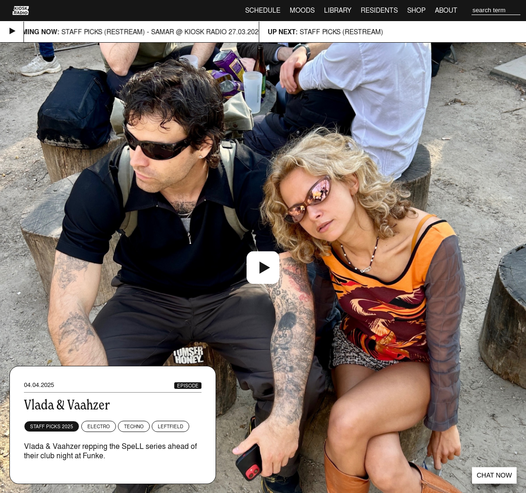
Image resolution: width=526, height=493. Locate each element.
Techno (134, 426)
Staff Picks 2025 (51, 426)
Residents (379, 10)
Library (337, 10)
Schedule (262, 10)
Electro (98, 426)
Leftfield (170, 426)
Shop (416, 10)
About (446, 10)
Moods (302, 10)
